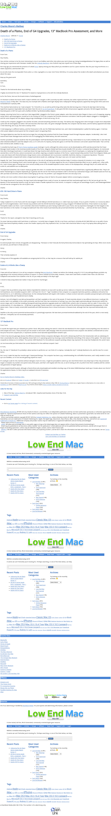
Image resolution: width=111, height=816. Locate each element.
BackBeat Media (28, 706)
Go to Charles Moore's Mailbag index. (12, 377)
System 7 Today (5, 671)
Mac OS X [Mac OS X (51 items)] (21, 526)
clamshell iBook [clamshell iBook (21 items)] (31, 520)
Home (4, 22)
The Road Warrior (64, 383)
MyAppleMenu (5, 648)
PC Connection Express (7, 686)
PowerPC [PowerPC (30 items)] (10, 532)
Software (41, 22)
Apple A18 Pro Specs (17, 493)
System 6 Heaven (5, 669)
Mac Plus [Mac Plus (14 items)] (69, 527)
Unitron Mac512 (20, 393)
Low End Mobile (37, 511)
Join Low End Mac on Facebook (55, 436)
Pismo (36, 66)
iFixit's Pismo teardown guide (27, 147)
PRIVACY (4, 429)
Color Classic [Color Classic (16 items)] (55, 520)
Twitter (21, 380)
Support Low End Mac (11, 395)
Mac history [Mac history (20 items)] (67, 524)
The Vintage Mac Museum (8, 658)
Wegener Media (5, 101)
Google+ (26, 380)
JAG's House (4, 668)
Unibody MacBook (43, 63)
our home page (13, 403)
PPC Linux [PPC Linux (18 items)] (16, 532)
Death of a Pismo (9, 39)
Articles (26, 22)
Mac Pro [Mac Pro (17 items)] (9, 530)
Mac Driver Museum (6, 666)
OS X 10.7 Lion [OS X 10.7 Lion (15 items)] (43, 530)
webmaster (19, 422)
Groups (33, 22)
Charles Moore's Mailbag (12, 26)
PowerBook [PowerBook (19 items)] (65, 530)
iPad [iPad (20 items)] (22, 524)
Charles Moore (5, 36)
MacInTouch (4, 646)
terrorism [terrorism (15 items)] (40, 532)
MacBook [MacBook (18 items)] (53, 524)
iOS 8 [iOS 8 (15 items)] (19, 524)
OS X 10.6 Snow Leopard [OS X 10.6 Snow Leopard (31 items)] (30, 530)
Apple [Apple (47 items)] (15, 519)
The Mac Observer (6, 652)
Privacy (62, 408)
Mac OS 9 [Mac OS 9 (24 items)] (12, 527)
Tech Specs (17, 22)
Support (49, 22)
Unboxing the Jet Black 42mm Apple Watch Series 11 (18, 481)
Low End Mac (36, 482)
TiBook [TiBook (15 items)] (44, 532)
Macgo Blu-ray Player (7, 688)
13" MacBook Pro (9, 47)
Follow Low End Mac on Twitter (55, 434)
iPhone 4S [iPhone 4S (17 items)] (35, 524)
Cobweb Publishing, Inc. (44, 417)
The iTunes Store (5, 684)
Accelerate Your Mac (6, 654)
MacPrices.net (22, 384)
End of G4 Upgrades (10, 43)
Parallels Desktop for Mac (8, 690)
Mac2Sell (3, 664)
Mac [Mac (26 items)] (49, 524)
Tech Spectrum (41, 487)
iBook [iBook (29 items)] (69, 520)
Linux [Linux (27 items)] (46, 524)
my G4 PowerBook (48, 109)
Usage (57, 408)
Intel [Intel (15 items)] (13, 524)
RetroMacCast (4, 656)
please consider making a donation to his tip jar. (56, 384)
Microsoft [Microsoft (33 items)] (15, 530)
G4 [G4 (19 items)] (65, 520)
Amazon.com (4, 682)
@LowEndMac (58, 22)
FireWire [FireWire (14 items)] (60, 520)
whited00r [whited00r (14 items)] (54, 532)
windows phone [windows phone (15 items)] (65, 532)
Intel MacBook (47, 272)
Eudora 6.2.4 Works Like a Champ (14, 45)
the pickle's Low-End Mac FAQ (10, 673)
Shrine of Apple (5, 644)
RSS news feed (44, 380)
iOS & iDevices (40, 499)
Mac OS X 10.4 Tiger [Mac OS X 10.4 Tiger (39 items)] (35, 527)
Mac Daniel (39, 497)
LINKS (3, 424)
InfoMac (3, 650)
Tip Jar (21, 36)
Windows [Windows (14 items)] (59, 532)
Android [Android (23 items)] (9, 520)
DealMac (3, 662)
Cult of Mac (4, 642)
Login (69, 457)
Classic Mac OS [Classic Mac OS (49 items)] (43, 519)
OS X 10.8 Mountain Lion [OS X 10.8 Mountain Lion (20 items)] (54, 530)
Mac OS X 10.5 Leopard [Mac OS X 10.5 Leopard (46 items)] (56, 527)
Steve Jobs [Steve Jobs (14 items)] (34, 532)
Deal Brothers (4, 660)
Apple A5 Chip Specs (17, 491)
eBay (1, 692)
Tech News (35, 509)
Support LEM (60, 457)
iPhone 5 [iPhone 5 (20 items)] (40, 524)
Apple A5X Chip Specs (17, 489)
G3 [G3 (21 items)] (63, 520)
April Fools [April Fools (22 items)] (21, 520)
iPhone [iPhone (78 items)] (28, 523)
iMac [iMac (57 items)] (9, 523)
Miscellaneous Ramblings (8, 412)
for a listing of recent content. (28, 403)
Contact (68, 408)
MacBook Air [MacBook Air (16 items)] (60, 524)
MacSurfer (3, 640)
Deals (10, 22)
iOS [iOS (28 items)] (16, 524)
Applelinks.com (4, 384)
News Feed (50, 457)
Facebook (8, 380)
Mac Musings (40, 484)
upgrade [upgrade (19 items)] (48, 532)
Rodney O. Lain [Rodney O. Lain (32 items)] (26, 532)
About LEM (44, 408)
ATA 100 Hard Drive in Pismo (13, 41)
